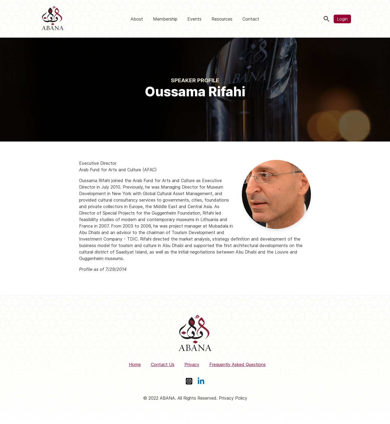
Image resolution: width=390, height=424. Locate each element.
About (137, 19)
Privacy (191, 364)
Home (135, 364)
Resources (222, 19)
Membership (165, 19)
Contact (250, 19)
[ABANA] (52, 18)
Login (342, 19)
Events (194, 19)
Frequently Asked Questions (237, 364)
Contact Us (162, 364)
